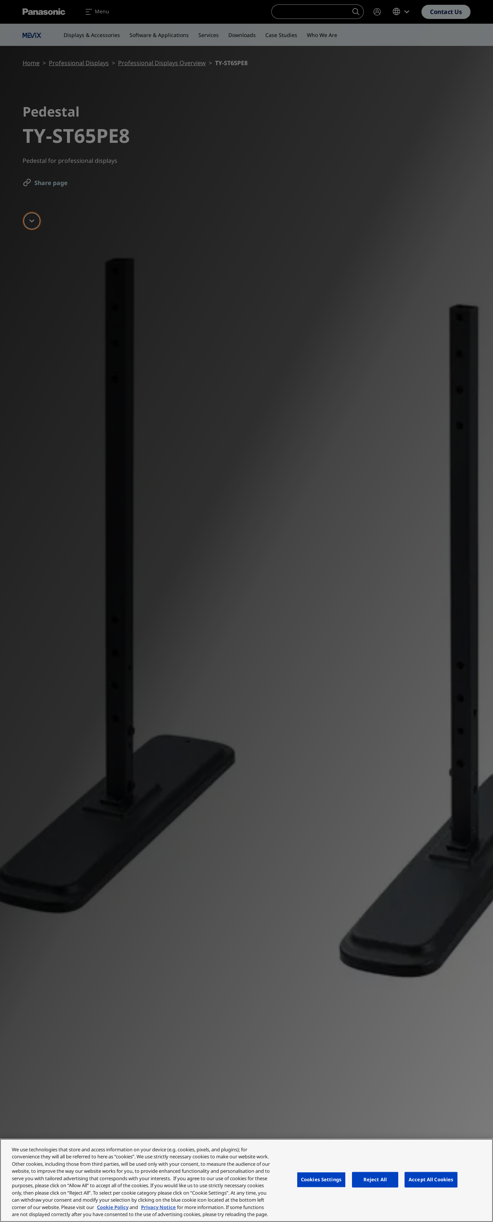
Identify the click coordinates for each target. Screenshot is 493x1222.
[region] (246, 1180)
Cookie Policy (112, 1207)
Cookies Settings (321, 1179)
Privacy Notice (158, 1207)
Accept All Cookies (431, 1179)
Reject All (375, 1179)
